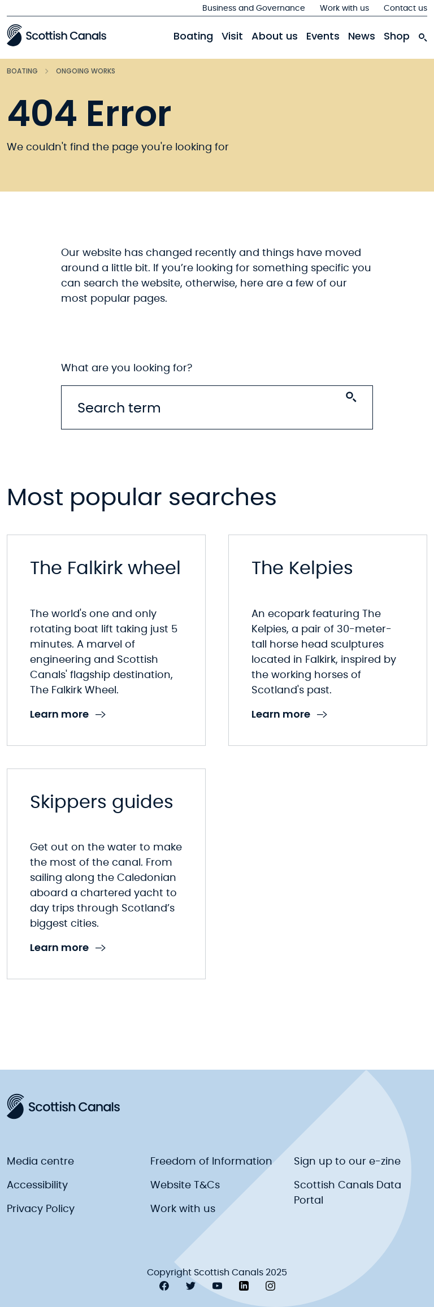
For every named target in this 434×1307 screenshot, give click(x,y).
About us (274, 36)
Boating (193, 36)
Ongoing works (85, 71)
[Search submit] (351, 397)
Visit (232, 36)
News (361, 36)
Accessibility (37, 1185)
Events (323, 36)
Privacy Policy (41, 1209)
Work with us (344, 8)
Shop (397, 36)
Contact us (405, 8)
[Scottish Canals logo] (56, 35)
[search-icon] (422, 34)
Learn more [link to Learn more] (68, 714)
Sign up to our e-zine (347, 1162)
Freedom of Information (211, 1162)
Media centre (40, 1162)
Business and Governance (253, 8)
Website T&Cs (185, 1185)
